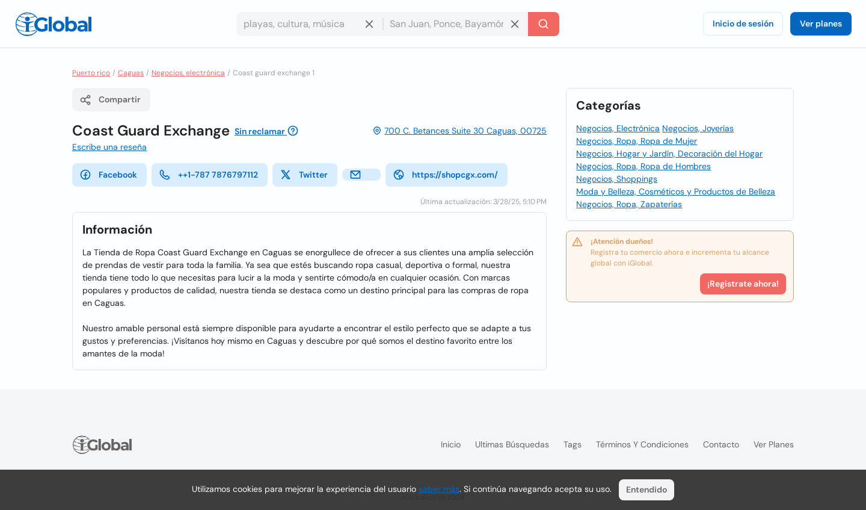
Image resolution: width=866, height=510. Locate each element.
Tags (573, 444)
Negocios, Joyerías (698, 128)
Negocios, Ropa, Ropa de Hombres (643, 166)
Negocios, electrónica (188, 73)
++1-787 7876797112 (208, 175)
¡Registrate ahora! (743, 283)
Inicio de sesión (743, 23)
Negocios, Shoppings (616, 178)
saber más (439, 489)
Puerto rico (91, 73)
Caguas (131, 73)
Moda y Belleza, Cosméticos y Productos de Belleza (675, 191)
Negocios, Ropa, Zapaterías (629, 204)
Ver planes (821, 23)
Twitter (304, 175)
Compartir (110, 100)
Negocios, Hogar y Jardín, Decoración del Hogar (669, 153)
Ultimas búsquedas (512, 444)
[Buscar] (543, 24)
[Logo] (53, 24)
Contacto (721, 444)
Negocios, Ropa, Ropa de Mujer (636, 140)
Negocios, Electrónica (618, 128)
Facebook (108, 175)
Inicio (451, 444)
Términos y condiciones (642, 444)
